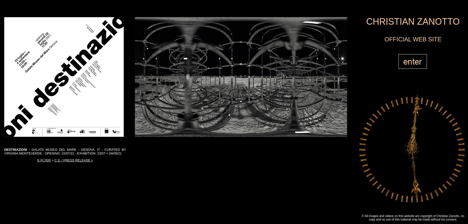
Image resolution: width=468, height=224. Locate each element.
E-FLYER (44, 160)
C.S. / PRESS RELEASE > (73, 160)
